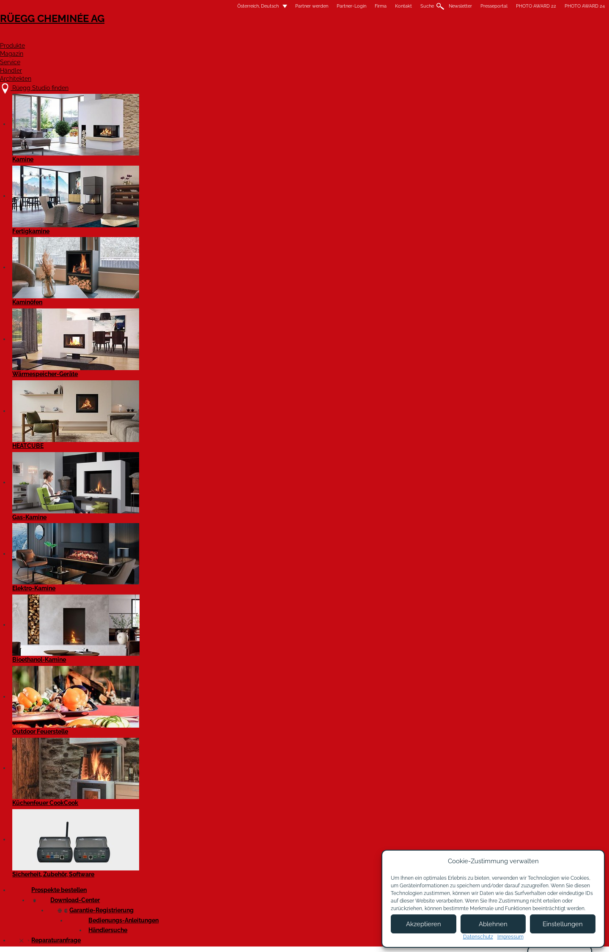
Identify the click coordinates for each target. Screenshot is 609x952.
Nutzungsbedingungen (321, 938)
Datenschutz (478, 937)
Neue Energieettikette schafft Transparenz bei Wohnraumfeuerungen (142, 534)
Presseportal (388, 6)
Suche (321, 6)
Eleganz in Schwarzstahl (143, 375)
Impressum (267, 938)
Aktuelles (123, 778)
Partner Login (308, 887)
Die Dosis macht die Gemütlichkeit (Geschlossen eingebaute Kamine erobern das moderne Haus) (149, 435)
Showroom (232, 889)
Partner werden (205, 6)
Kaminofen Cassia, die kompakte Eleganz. (139, 333)
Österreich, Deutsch (147, 6)
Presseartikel (130, 141)
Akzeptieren (423, 924)
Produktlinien (127, 758)
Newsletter (354, 6)
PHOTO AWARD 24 (479, 6)
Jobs (223, 872)
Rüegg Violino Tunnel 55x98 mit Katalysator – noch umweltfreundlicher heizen (149, 178)
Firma (275, 6)
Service (375, 37)
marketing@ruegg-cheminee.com (176, 122)
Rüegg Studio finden (151, 855)
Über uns (229, 864)
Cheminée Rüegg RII (137, 225)
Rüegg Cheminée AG (148, 31)
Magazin (328, 37)
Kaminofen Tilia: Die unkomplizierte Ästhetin (143, 484)
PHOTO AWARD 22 (430, 6)
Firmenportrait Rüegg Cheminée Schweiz (139, 643)
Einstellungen (563, 924)
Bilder (171, 141)
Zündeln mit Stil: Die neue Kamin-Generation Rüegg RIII (146, 591)
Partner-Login (246, 6)
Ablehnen (493, 924)
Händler (422, 37)
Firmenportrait (128, 798)
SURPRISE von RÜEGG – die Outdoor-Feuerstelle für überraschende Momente (148, 281)
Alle (116, 738)
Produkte (276, 37)
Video (203, 141)
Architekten (479, 37)
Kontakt (297, 6)
